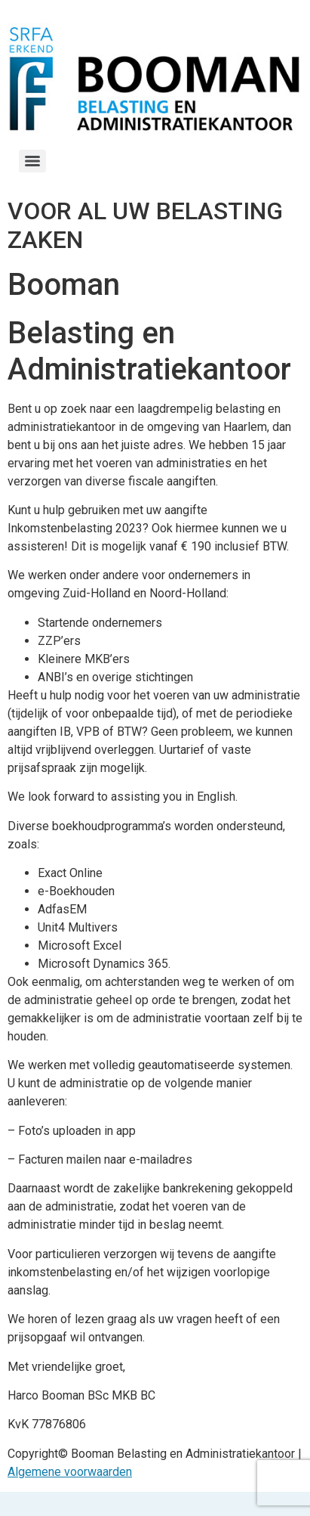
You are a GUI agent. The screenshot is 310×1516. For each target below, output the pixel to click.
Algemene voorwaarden (70, 1472)
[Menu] (32, 161)
